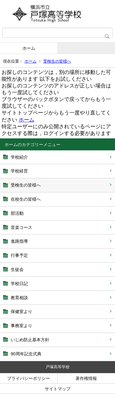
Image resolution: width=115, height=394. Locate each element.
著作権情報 (86, 378)
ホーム (28, 48)
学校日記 (19, 283)
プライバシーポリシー (28, 378)
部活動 (17, 213)
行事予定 (19, 255)
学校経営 (19, 170)
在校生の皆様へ (26, 199)
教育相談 (19, 297)
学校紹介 (19, 157)
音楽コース (21, 227)
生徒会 (17, 269)
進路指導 (19, 241)
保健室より (21, 311)
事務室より (21, 325)
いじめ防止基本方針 (30, 339)
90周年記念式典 (26, 353)
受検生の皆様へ (57, 61)
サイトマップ (58, 388)
